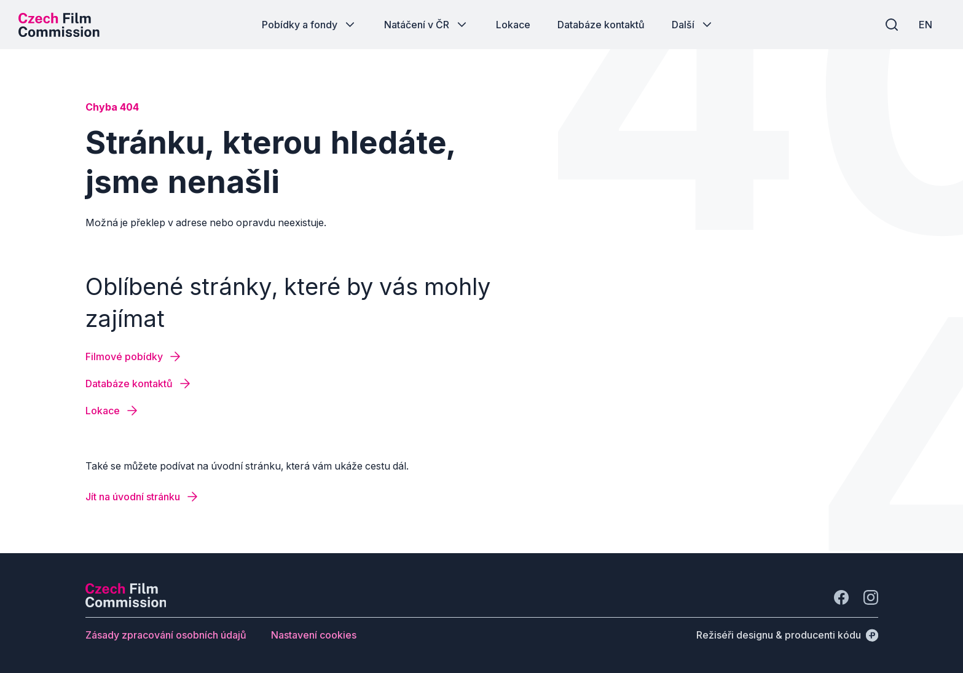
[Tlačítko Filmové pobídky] (134, 356)
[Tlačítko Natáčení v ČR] (426, 24)
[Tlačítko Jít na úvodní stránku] (142, 496)
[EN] (925, 24)
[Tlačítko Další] (692, 24)
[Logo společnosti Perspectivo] (126, 603)
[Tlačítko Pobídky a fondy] (309, 24)
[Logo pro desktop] (59, 24)
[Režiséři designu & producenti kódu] (787, 635)
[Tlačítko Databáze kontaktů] (601, 24)
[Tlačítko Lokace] (513, 24)
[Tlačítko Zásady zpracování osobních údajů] (165, 635)
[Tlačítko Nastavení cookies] (313, 635)
